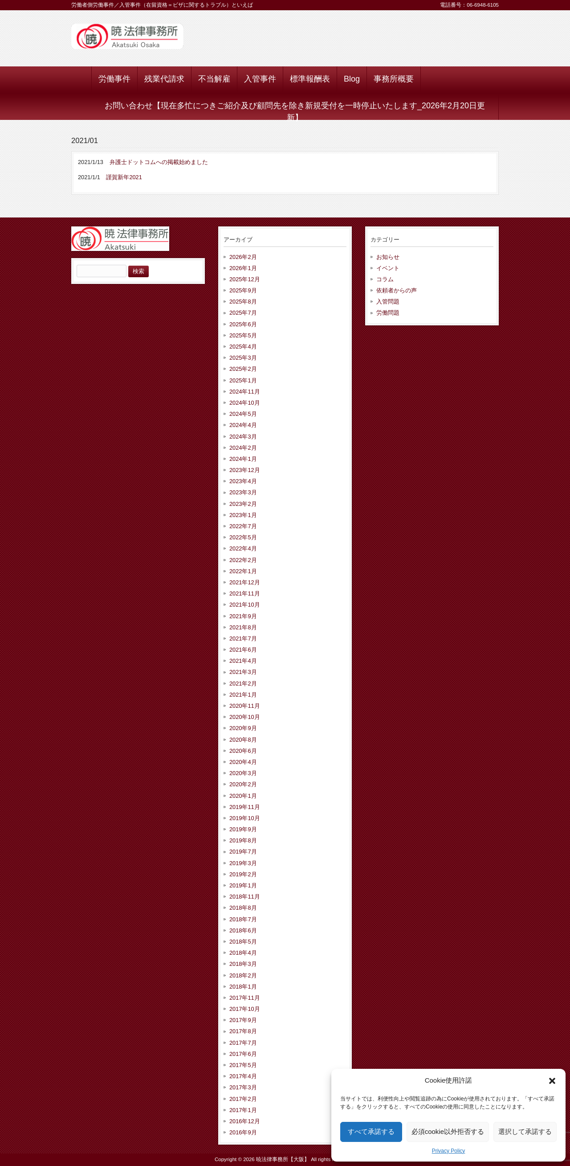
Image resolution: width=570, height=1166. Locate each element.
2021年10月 (244, 604)
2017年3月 (243, 1087)
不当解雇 (214, 78)
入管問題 (387, 301)
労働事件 (114, 78)
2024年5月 (243, 414)
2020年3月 (243, 773)
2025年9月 (243, 290)
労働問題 (387, 312)
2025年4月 (243, 346)
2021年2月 (243, 683)
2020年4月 (243, 762)
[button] (552, 1080)
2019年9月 (243, 829)
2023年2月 (243, 504)
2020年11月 (244, 705)
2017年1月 (243, 1110)
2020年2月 (243, 784)
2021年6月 (243, 649)
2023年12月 (244, 470)
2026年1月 (243, 268)
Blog (352, 78)
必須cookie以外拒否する (447, 1131)
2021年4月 (243, 660)
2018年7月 (243, 919)
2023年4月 (243, 481)
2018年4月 (243, 952)
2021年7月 (243, 638)
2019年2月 (243, 874)
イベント (387, 268)
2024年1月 (243, 459)
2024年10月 (244, 402)
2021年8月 (243, 627)
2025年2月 (243, 368)
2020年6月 (243, 750)
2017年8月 (243, 1031)
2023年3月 (243, 492)
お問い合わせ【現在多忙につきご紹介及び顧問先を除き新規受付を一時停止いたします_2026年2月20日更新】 (295, 110)
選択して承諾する (525, 1131)
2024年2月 (243, 447)
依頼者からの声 (396, 290)
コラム (385, 279)
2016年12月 (244, 1121)
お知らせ (387, 257)
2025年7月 (243, 312)
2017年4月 (243, 1076)
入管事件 (260, 78)
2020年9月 (243, 728)
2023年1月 (243, 515)
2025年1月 (243, 380)
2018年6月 (243, 930)
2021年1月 (243, 694)
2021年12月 (244, 582)
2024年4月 (243, 425)
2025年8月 (243, 301)
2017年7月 (243, 1042)
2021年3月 (243, 672)
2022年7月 (243, 526)
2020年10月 (244, 717)
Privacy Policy (448, 1151)
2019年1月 (243, 885)
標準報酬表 (310, 78)
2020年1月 (243, 795)
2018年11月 (244, 896)
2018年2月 (243, 975)
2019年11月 (244, 807)
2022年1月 (243, 571)
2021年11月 (244, 593)
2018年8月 (243, 907)
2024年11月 (244, 391)
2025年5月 (243, 335)
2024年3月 (243, 436)
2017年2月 (243, 1099)
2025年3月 (243, 357)
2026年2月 (243, 257)
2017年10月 (244, 1009)
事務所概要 (394, 78)
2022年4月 (243, 548)
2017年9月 (243, 1020)
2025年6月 (243, 324)
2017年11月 (244, 997)
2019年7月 (243, 851)
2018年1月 (243, 986)
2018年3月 (243, 964)
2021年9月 (243, 616)
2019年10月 (244, 818)
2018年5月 (243, 941)
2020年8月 (243, 739)
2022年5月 (243, 537)
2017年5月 (243, 1065)
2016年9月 (243, 1132)
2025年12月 (244, 279)
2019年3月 (243, 863)
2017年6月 (243, 1054)
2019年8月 (243, 840)
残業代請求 (164, 78)
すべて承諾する (371, 1131)
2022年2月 (243, 560)
